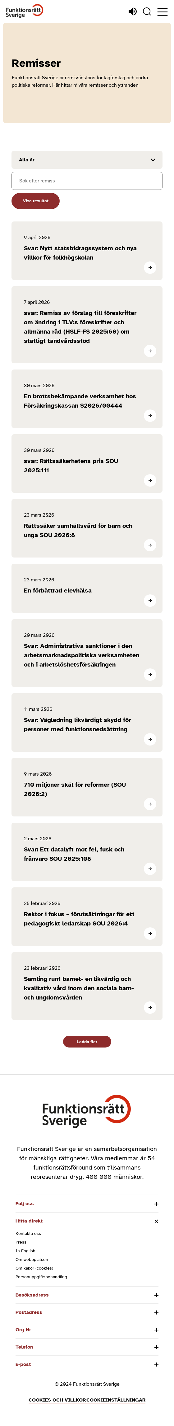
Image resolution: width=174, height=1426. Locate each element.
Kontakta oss (28, 1233)
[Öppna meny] (162, 12)
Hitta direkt (29, 1221)
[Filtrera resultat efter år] (87, 160)
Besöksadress (32, 1295)
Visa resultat (35, 200)
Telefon (24, 1347)
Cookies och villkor (57, 1400)
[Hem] (25, 11)
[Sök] (147, 11)
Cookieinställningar (115, 1400)
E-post (23, 1364)
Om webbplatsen (32, 1259)
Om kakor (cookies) (34, 1268)
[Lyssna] (133, 11)
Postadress (29, 1312)
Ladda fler (87, 1041)
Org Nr (23, 1330)
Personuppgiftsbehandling (41, 1276)
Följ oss (25, 1204)
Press (21, 1242)
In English (25, 1250)
